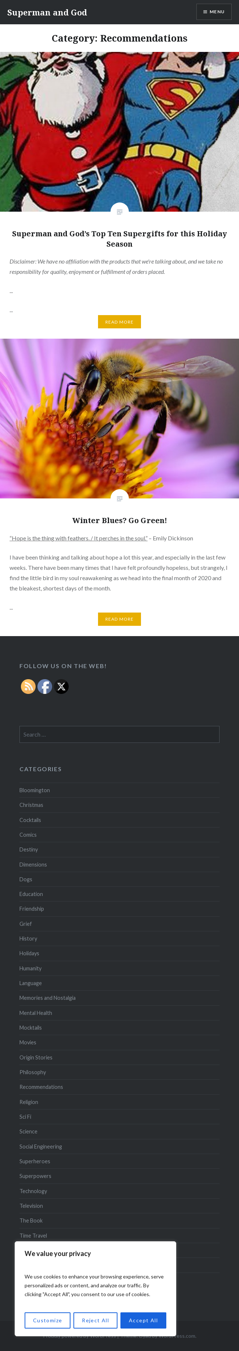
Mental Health (35, 1013)
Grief (25, 924)
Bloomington (34, 790)
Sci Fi (25, 1117)
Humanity (30, 968)
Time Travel (33, 1235)
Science (28, 1131)
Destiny (28, 849)
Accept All (143, 1320)
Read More (119, 322)
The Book (31, 1220)
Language (30, 983)
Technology (33, 1191)
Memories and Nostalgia (47, 998)
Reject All (95, 1320)
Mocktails (30, 1027)
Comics (28, 835)
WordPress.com (177, 1336)
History (28, 938)
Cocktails (30, 820)
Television (31, 1206)
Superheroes (34, 1161)
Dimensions (33, 864)
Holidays (29, 953)
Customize (47, 1320)
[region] (95, 1288)
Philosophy (32, 1072)
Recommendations (41, 1087)
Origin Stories (35, 1057)
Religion (28, 1102)
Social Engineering (40, 1146)
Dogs (25, 879)
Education (31, 894)
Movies (27, 1042)
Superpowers (35, 1176)
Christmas (31, 805)
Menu (217, 11)
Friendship (31, 909)
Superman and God (47, 12)
